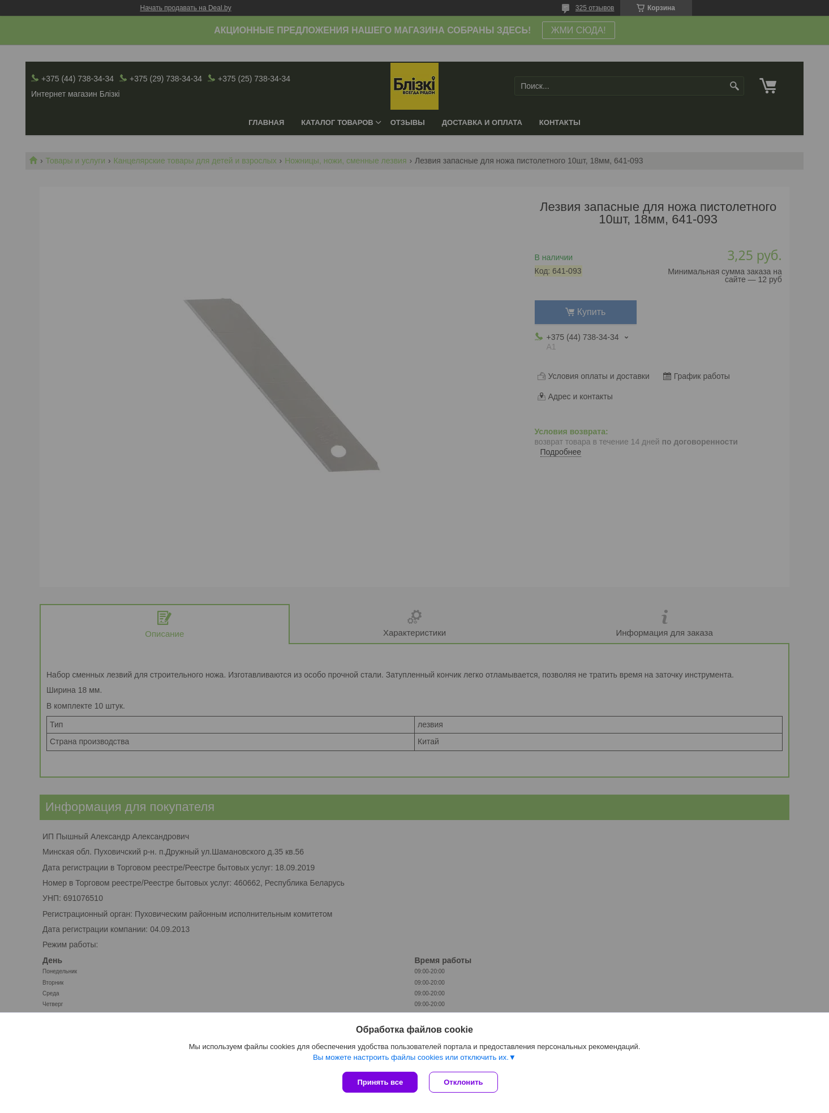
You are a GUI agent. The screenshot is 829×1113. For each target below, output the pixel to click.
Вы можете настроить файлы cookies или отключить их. (411, 1057)
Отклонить (463, 1082)
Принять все (380, 1082)
